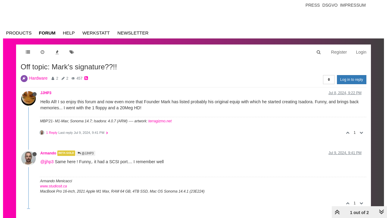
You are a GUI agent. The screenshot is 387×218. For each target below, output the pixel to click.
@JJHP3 (85, 153)
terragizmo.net (160, 121)
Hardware (38, 78)
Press (312, 5)
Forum (47, 32)
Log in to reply (351, 80)
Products (19, 32)
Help (69, 32)
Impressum (353, 5)
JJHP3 (45, 93)
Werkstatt (96, 32)
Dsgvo (330, 5)
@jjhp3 (47, 161)
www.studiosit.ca (53, 186)
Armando (48, 153)
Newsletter (133, 32)
